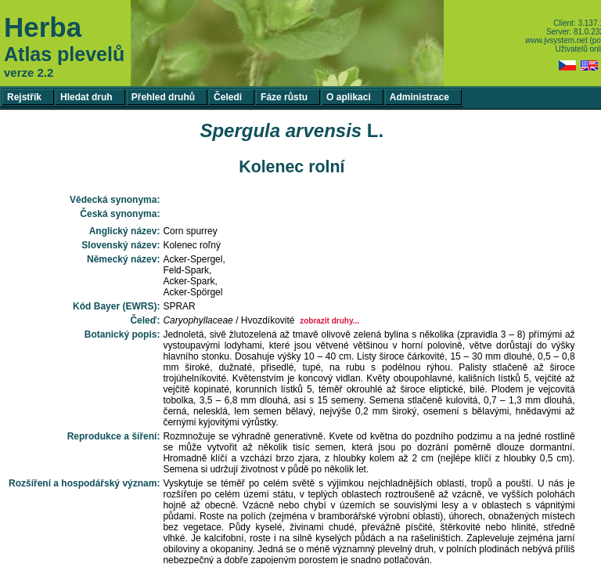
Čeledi (228, 97)
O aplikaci (348, 97)
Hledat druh (86, 97)
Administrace (419, 97)
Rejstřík (24, 97)
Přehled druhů (163, 97)
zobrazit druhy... (329, 320)
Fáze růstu (284, 97)
